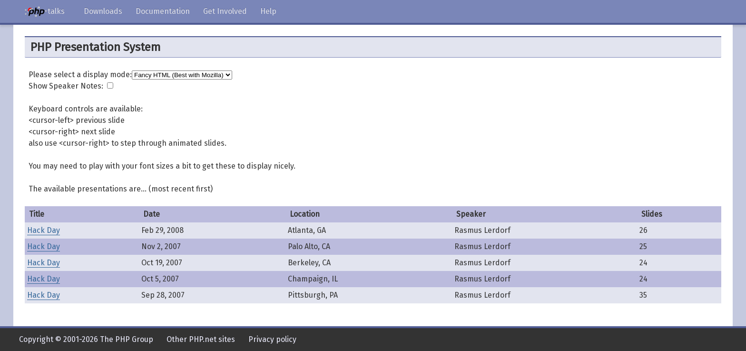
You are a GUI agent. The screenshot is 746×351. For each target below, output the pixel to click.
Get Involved (225, 11)
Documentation (163, 11)
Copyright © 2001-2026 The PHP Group (86, 339)
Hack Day (43, 230)
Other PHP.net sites (201, 339)
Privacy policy (272, 339)
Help (268, 11)
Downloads (103, 11)
